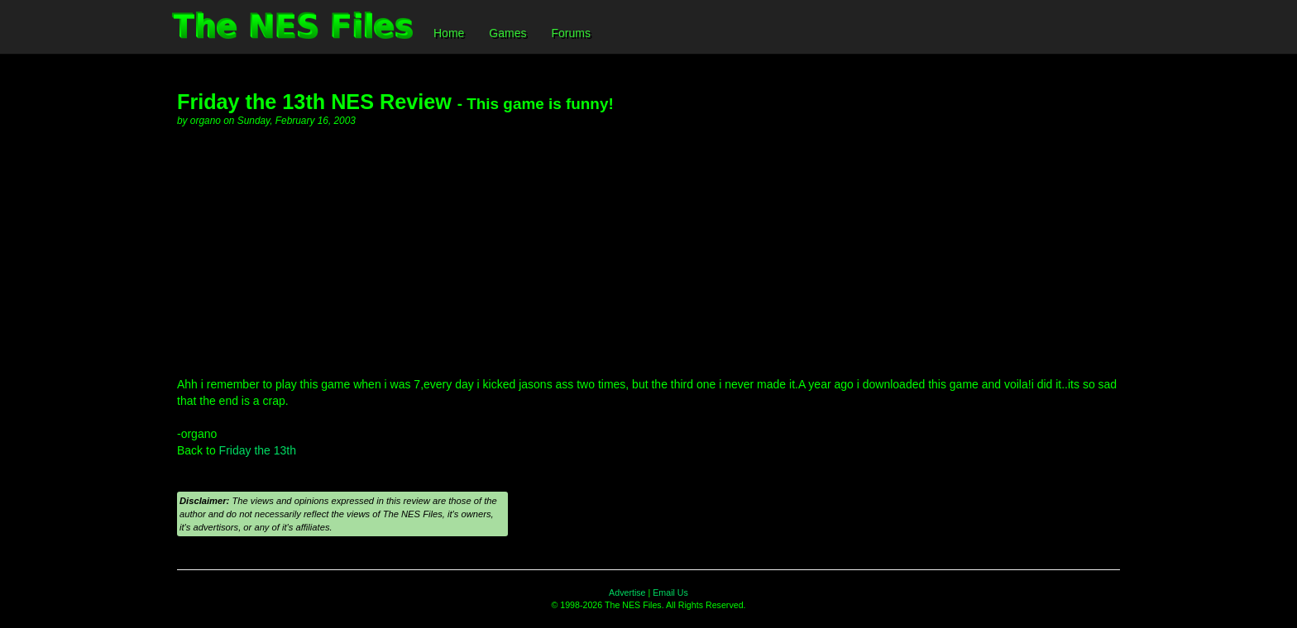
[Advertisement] (648, 252)
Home (448, 33)
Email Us (670, 592)
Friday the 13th (257, 450)
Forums (570, 33)
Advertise (627, 592)
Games (507, 33)
